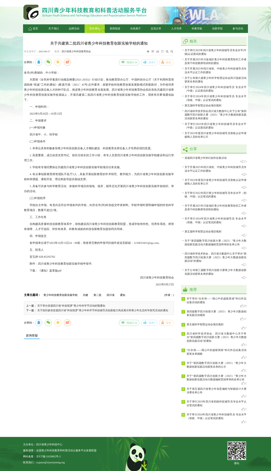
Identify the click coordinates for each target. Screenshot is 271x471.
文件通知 (94, 28)
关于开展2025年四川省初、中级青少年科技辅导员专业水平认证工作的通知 (216, 70)
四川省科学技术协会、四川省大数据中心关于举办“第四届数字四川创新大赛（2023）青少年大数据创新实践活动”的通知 (216, 259)
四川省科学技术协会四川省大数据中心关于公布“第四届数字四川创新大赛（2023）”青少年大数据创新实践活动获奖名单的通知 (216, 115)
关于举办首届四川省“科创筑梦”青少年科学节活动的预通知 (71, 305)
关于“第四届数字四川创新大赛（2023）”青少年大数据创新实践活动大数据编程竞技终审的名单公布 (216, 244)
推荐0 (149, 62)
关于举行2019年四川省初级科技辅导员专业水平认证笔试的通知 (214, 405)
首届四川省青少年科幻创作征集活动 (216, 160)
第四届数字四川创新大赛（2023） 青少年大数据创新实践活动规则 (214, 315)
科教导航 (197, 28)
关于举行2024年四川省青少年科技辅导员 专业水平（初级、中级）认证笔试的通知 (216, 98)
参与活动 (238, 28)
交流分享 (156, 28)
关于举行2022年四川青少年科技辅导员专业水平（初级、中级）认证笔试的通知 (216, 197)
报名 (166, 62)
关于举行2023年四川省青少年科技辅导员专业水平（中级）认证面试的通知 (216, 126)
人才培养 (176, 28)
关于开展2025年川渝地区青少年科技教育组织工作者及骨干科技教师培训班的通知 (216, 61)
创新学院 (217, 28)
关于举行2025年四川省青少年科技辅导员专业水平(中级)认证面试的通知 (216, 52)
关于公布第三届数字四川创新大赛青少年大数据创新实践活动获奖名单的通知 (216, 274)
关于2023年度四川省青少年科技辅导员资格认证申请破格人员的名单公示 (216, 135)
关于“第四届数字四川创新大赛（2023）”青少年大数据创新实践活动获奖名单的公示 (214, 366)
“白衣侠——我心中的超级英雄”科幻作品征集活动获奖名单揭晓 (214, 354)
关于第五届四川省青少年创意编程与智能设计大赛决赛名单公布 (214, 392)
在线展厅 (135, 28)
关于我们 (53, 28)
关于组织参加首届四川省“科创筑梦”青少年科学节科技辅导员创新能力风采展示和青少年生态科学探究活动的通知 (102, 310)
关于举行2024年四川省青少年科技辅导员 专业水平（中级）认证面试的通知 (216, 89)
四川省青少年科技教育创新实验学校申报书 (64, 263)
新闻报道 (115, 28)
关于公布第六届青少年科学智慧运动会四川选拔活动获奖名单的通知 (216, 80)
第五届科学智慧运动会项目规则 (203, 105)
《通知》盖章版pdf (49, 270)
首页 (33, 28)
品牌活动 (74, 28)
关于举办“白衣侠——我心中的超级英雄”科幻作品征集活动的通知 (214, 302)
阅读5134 (129, 62)
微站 (236, 463)
